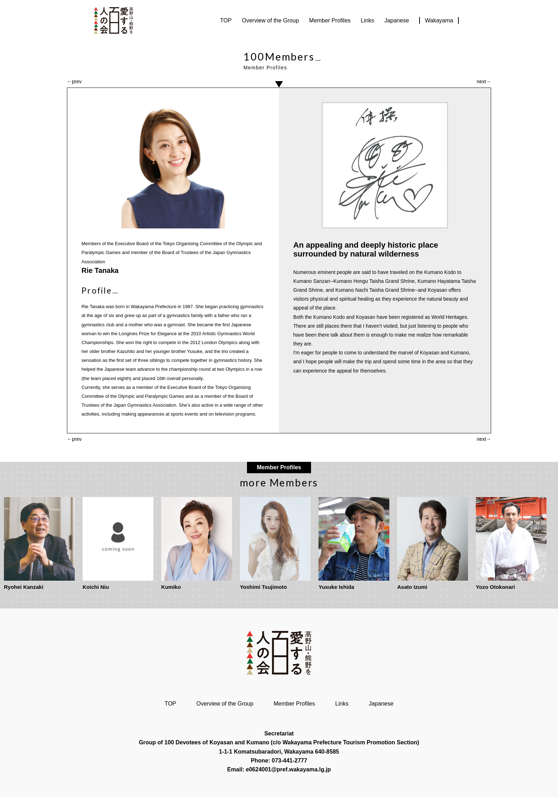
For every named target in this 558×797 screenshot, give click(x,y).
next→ (484, 81)
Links (367, 20)
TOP (226, 20)
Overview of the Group (270, 20)
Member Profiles (330, 20)
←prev (74, 81)
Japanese (396, 20)
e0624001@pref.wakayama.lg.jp (288, 769)
